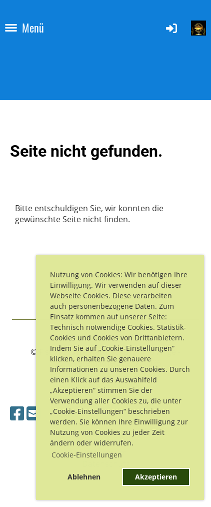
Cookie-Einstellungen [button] (87, 454)
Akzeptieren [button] (156, 476)
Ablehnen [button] (84, 476)
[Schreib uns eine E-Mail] (33, 413)
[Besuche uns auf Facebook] (17, 413)
